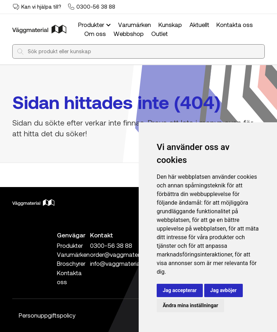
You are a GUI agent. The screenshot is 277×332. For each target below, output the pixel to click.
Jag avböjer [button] (223, 290)
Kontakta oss (234, 24)
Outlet (159, 33)
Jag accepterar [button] (180, 290)
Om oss (95, 33)
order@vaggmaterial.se (121, 254)
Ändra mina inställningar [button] (190, 305)
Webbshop (128, 33)
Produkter (95, 24)
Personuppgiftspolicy (47, 315)
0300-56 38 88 (95, 6)
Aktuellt (199, 24)
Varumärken (134, 24)
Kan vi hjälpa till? (41, 6)
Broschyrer (71, 263)
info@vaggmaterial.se (119, 263)
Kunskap (170, 24)
